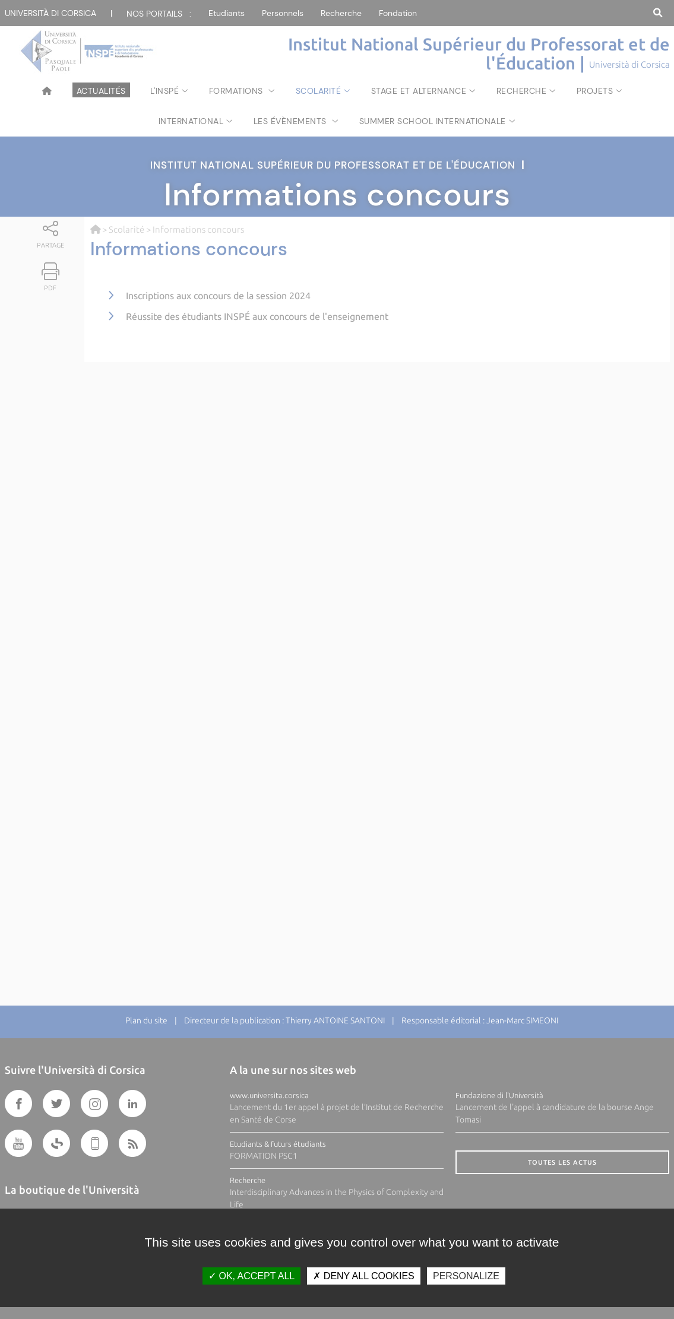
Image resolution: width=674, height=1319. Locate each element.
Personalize (466, 1276)
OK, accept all (251, 1276)
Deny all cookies (363, 1276)
